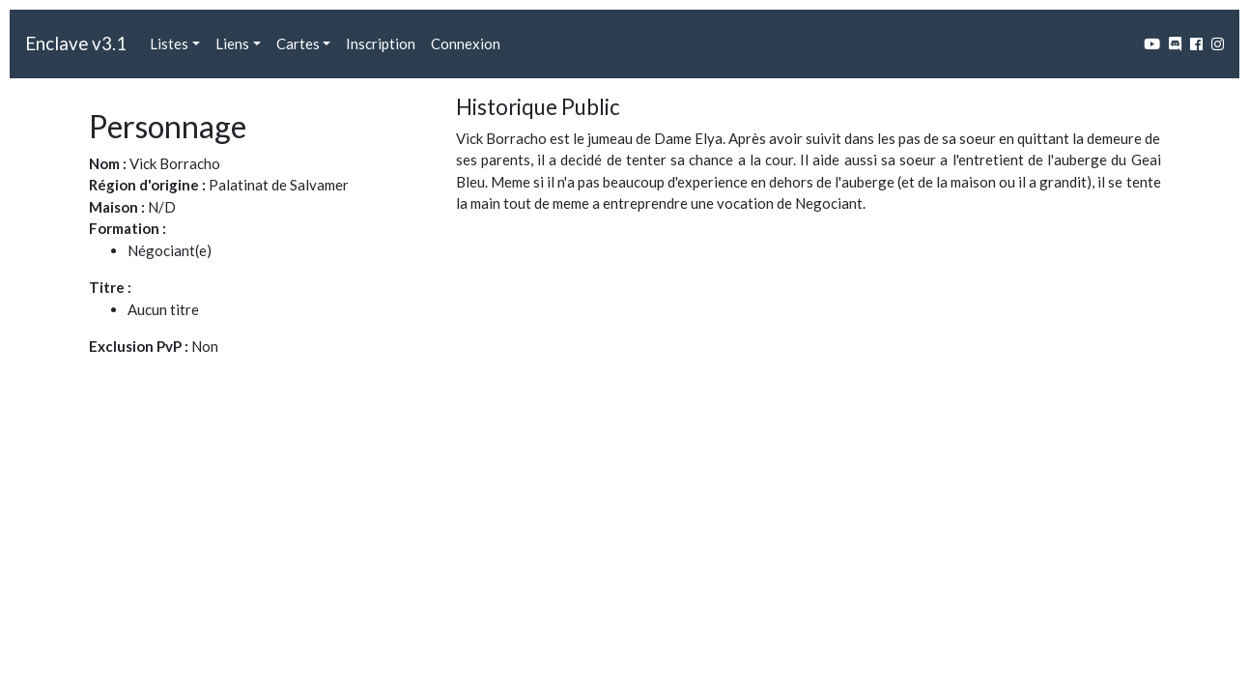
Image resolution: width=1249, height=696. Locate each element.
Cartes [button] (298, 43)
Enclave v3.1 (76, 43)
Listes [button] (169, 43)
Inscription (380, 43)
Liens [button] (232, 43)
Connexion (465, 43)
